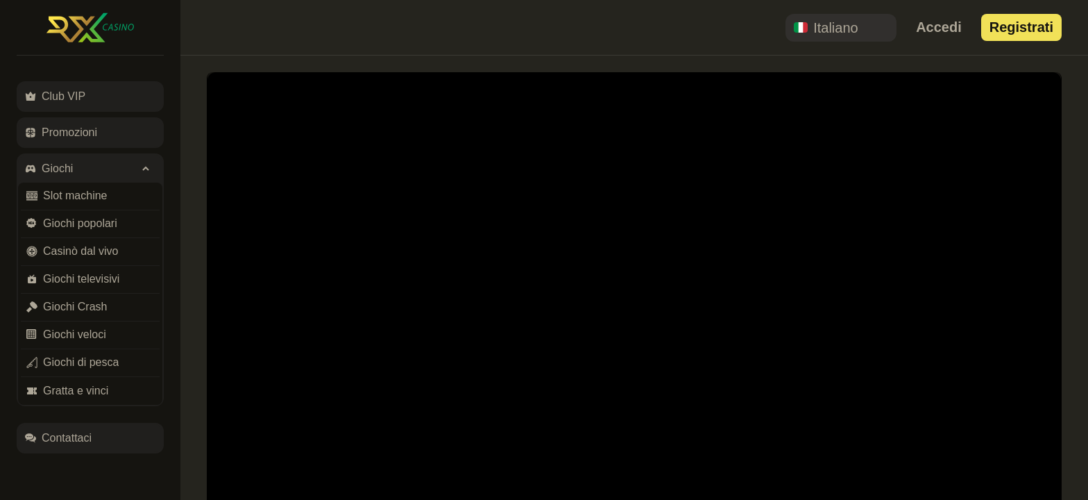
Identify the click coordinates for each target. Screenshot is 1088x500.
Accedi (939, 27)
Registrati (1021, 27)
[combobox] (840, 28)
